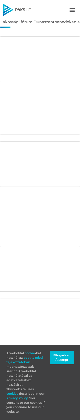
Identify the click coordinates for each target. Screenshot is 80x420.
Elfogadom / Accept (61, 357)
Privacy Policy (17, 398)
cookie (30, 353)
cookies (12, 394)
